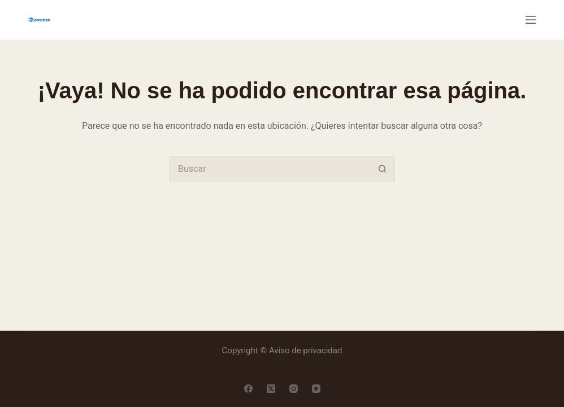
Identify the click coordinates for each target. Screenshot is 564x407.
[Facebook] (248, 388)
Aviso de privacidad (305, 350)
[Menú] (531, 20)
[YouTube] (316, 388)
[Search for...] (269, 168)
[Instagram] (293, 388)
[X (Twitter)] (271, 388)
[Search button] (382, 168)
